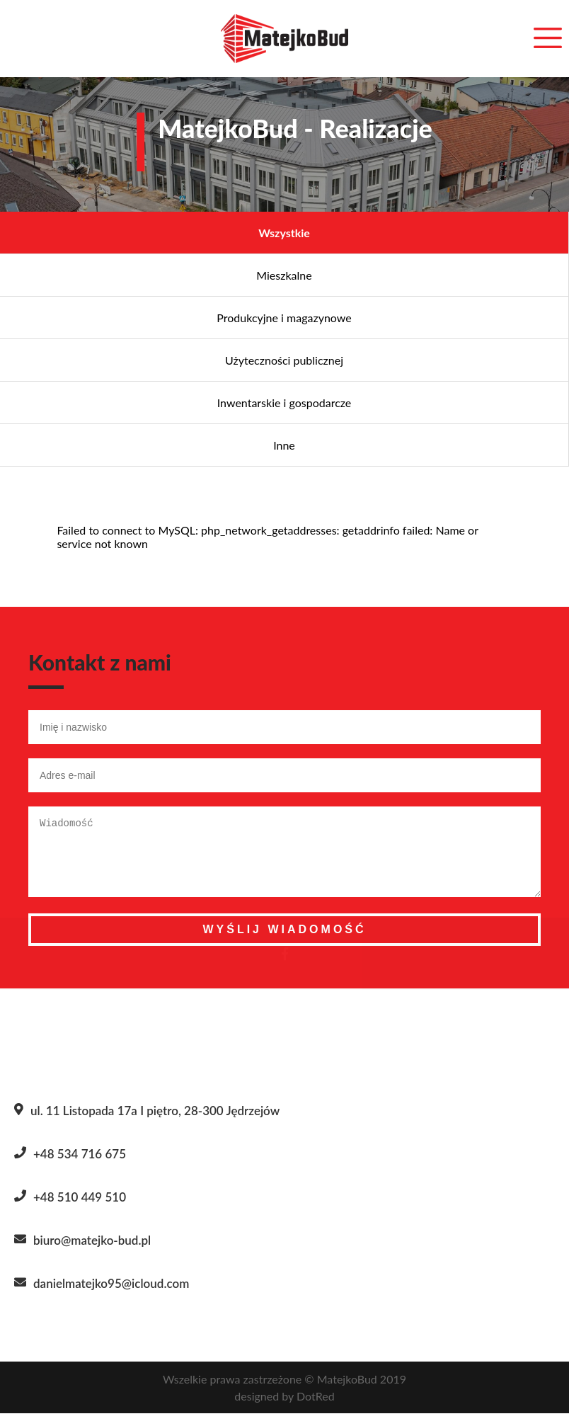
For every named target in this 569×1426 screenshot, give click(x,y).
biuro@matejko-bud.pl (92, 1252)
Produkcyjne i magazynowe (284, 317)
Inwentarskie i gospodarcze (284, 402)
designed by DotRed (284, 1408)
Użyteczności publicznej (284, 360)
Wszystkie (284, 232)
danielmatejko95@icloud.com (111, 1296)
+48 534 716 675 (79, 1166)
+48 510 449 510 (79, 1209)
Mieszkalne (283, 275)
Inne (284, 445)
